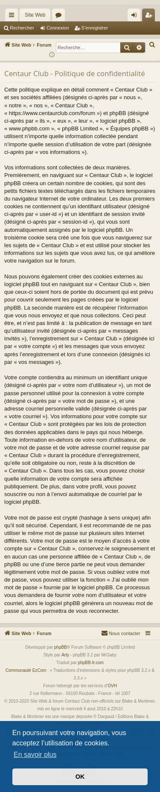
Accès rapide (13, 16)
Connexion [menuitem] (135, 16)
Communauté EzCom (26, 670)
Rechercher (22, 27)
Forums (60, 16)
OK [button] (80, 776)
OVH (112, 685)
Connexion (58, 27)
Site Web (35, 15)
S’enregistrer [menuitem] (150, 16)
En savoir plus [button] (35, 754)
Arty (65, 655)
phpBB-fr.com (91, 662)
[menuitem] (152, 45)
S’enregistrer (94, 27)
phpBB (60, 647)
